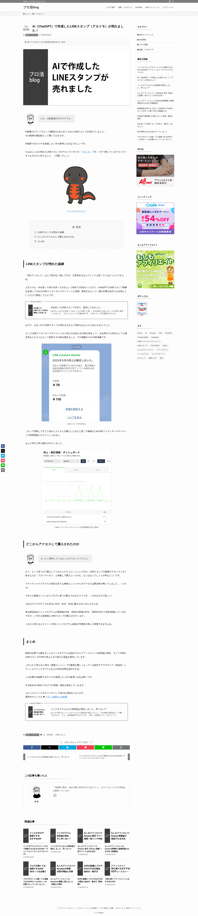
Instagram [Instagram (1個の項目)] (155, 339)
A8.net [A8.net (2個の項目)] (139, 334)
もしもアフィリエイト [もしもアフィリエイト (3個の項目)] (145, 351)
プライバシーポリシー (67, 908)
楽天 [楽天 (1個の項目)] (161, 359)
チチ (36, 801)
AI (44, 735)
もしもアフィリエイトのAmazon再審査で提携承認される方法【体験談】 (155, 103)
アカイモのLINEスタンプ (76, 211)
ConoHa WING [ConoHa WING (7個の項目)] (142, 339)
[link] (55, 795)
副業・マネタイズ (31, 35)
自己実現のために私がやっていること (152, 133)
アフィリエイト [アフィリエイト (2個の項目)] (162, 351)
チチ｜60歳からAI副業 (56, 697)
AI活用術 (143, 40)
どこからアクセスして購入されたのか (56, 237)
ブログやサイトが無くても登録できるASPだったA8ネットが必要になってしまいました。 (155, 139)
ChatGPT (50, 735)
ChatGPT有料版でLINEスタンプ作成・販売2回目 (154, 118)
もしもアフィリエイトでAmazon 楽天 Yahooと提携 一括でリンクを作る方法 (155, 95)
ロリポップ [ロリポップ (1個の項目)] (141, 359)
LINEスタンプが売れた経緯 (51, 232)
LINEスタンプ (60, 735)
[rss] (169, 1)
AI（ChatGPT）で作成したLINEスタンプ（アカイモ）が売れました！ (155, 80)
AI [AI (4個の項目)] (146, 334)
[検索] (173, 1)
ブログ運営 (144, 45)
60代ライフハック (147, 35)
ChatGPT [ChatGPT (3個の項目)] (168, 334)
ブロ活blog (31, 7)
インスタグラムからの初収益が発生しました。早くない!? (78, 709)
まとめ (41, 241)
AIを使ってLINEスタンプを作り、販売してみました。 (77, 307)
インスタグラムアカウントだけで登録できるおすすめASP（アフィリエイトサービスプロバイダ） (155, 71)
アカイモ (86, 152)
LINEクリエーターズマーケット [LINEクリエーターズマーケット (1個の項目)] (149, 343)
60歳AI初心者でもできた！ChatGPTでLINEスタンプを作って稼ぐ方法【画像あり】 (155, 111)
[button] (32, 747)
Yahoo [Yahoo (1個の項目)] (165, 347)
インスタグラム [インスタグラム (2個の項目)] (143, 355)
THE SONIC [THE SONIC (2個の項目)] (155, 347)
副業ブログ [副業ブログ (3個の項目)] (153, 359)
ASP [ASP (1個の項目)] (160, 334)
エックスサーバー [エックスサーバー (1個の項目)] (158, 355)
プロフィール (83, 908)
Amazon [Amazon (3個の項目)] (153, 334)
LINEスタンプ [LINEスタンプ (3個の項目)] (142, 347)
